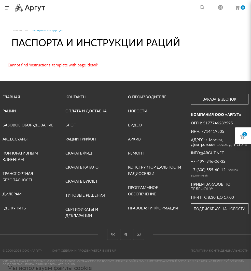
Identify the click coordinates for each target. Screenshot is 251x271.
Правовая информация (153, 208)
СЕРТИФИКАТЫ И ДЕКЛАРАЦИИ (81, 212)
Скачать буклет (81, 181)
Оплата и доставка (86, 111)
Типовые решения (85, 195)
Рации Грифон (80, 139)
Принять (31, 252)
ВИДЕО (135, 125)
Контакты (76, 97)
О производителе (147, 97)
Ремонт (136, 153)
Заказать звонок (219, 99)
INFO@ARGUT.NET (207, 152)
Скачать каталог (83, 167)
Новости (137, 111)
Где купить (14, 208)
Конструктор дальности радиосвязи (154, 170)
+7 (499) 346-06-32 (208, 161)
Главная (11, 97)
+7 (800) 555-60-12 (208, 169)
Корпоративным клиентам (20, 156)
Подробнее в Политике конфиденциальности (44, 240)
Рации (9, 111)
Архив (134, 139)
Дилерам (12, 194)
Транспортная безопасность (18, 176)
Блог (70, 125)
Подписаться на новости (219, 209)
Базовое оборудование (28, 125)
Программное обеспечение (143, 190)
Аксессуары (15, 139)
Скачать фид (78, 153)
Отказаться (81, 251)
